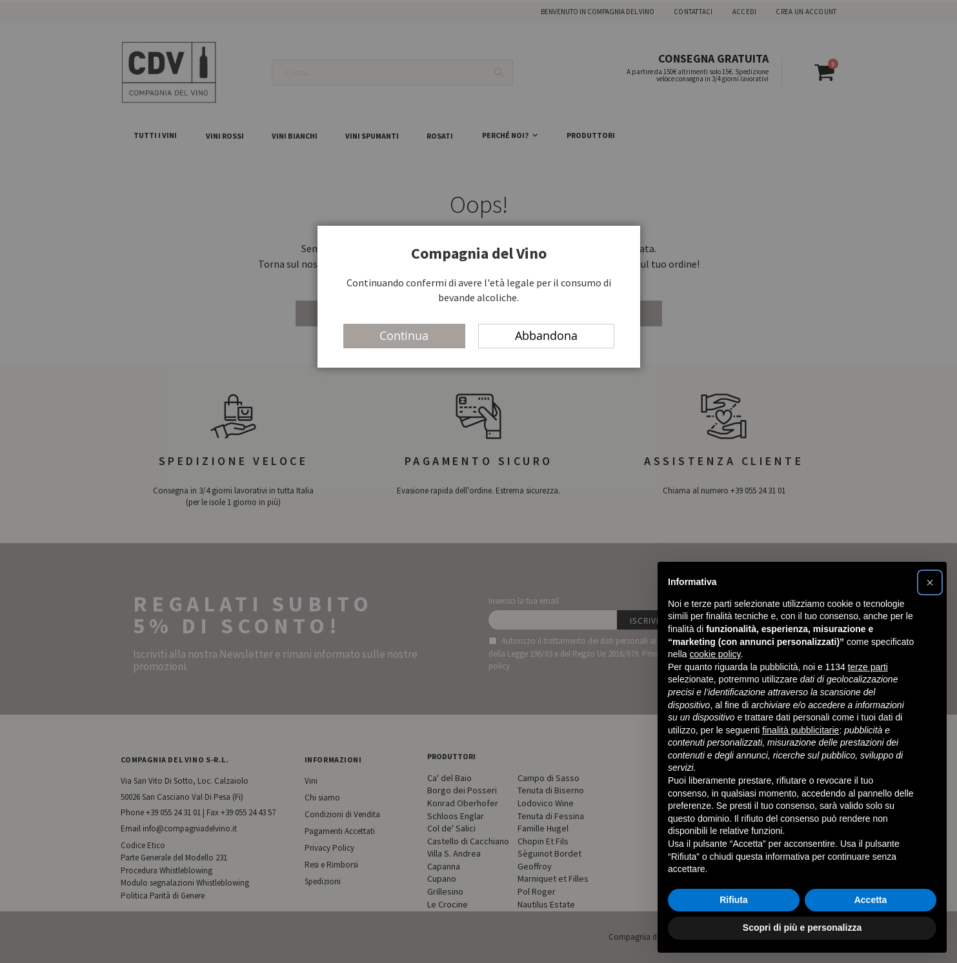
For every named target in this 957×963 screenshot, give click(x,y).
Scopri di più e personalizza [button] (802, 927)
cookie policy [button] (714, 654)
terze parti (868, 667)
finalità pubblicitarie (800, 730)
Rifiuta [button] (734, 900)
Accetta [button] (870, 900)
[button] (930, 582)
